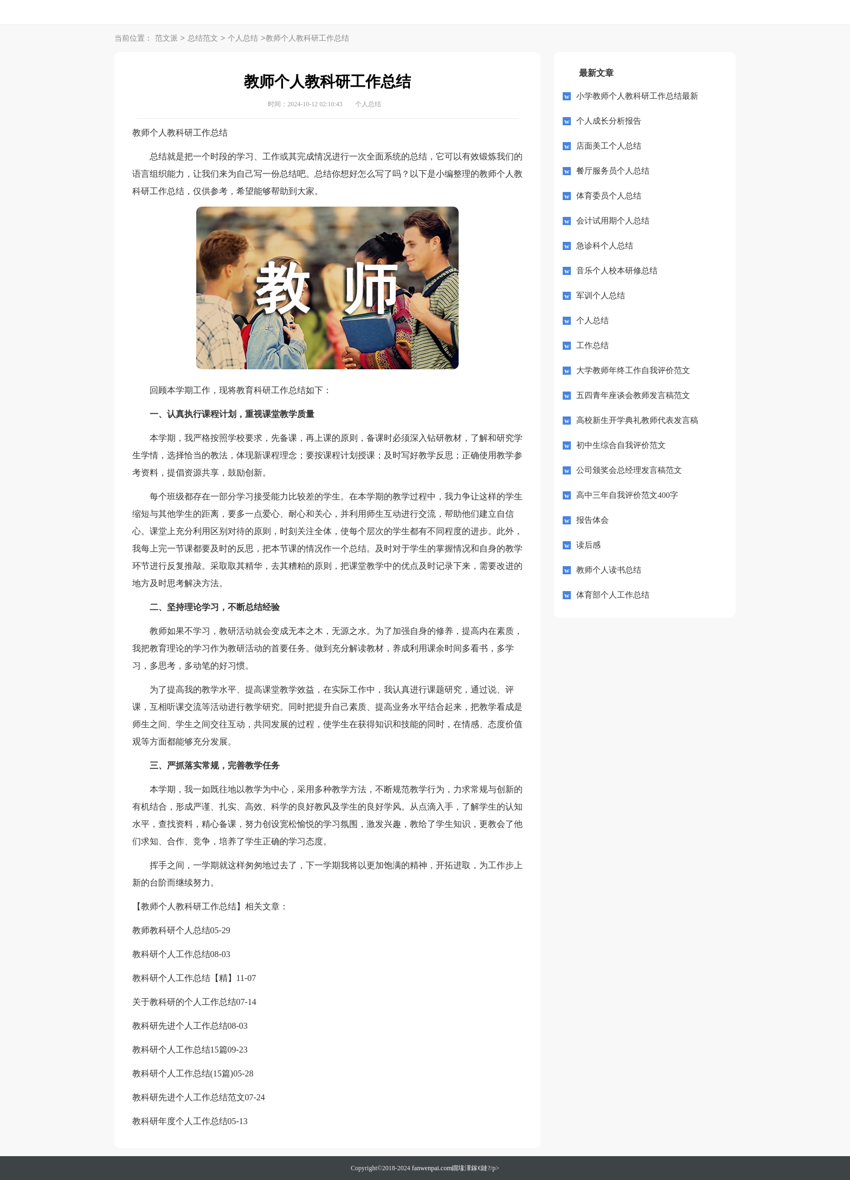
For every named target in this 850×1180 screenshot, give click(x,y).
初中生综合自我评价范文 (621, 445)
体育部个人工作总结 (612, 595)
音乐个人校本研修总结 (617, 270)
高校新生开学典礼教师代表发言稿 (637, 420)
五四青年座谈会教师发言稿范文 (633, 395)
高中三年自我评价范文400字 (627, 495)
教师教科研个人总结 (171, 930)
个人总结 (243, 39)
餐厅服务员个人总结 (612, 170)
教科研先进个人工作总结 (180, 1025)
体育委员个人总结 (608, 195)
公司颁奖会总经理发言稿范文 (629, 470)
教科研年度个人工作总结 (180, 1121)
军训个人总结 (600, 295)
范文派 (166, 39)
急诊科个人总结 (604, 245)
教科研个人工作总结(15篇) (183, 1073)
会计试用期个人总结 (612, 220)
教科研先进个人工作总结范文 (188, 1097)
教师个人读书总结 (608, 570)
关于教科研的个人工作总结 (184, 1001)
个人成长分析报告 (608, 121)
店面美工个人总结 (608, 146)
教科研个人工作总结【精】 (184, 978)
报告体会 (592, 520)
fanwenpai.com (432, 1168)
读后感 (588, 545)
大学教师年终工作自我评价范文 (633, 370)
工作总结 (592, 345)
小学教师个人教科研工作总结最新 (637, 96)
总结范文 (203, 39)
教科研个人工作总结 (171, 954)
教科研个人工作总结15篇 (180, 1049)
